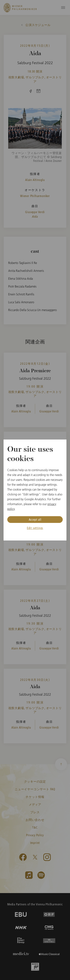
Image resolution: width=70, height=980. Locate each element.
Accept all (35, 519)
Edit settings (35, 528)
